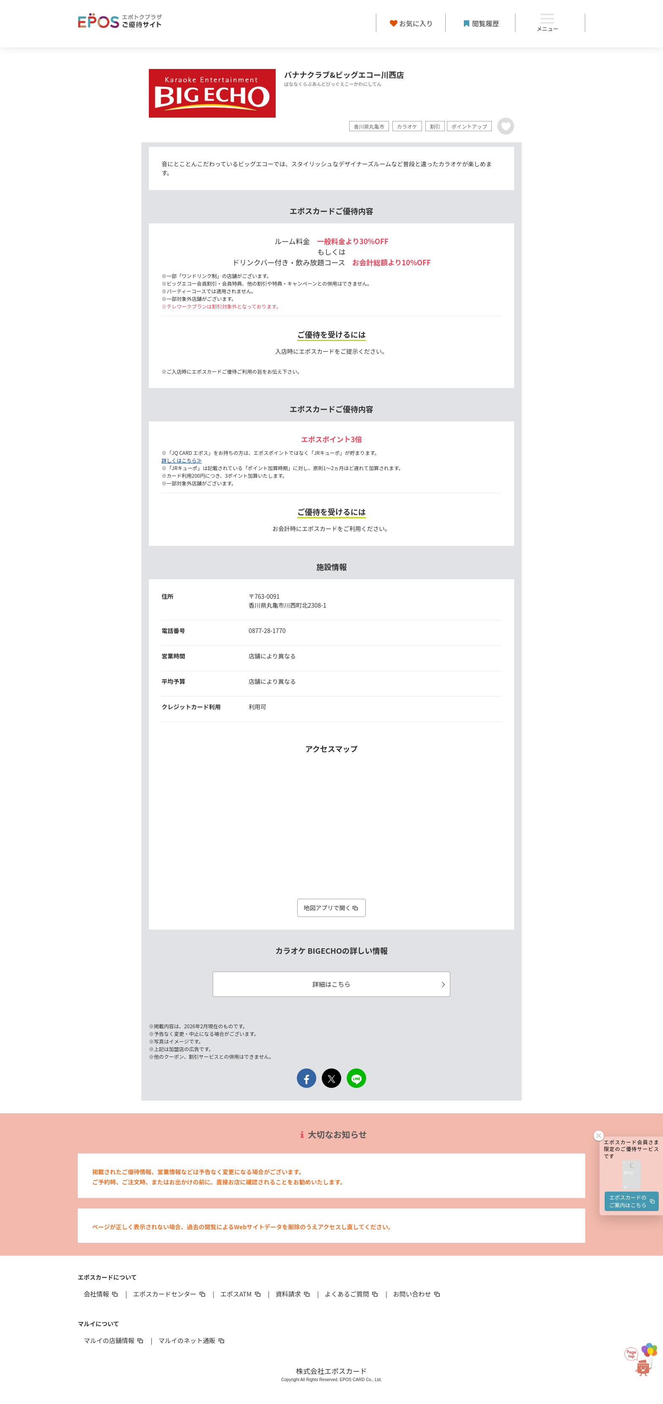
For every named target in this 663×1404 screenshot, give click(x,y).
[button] (631, 1082)
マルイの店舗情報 (114, 1340)
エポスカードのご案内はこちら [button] (632, 1108)
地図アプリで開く (331, 907)
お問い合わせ (417, 1293)
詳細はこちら (380, 984)
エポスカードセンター (169, 1293)
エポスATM (241, 1293)
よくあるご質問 (352, 1293)
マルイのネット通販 (191, 1340)
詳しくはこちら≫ (182, 460)
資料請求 (293, 1293)
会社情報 (101, 1293)
